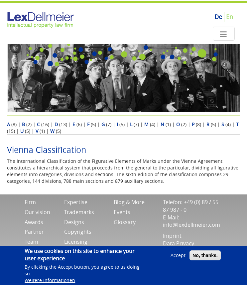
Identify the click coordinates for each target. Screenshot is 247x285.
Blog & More (129, 202)
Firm (30, 202)
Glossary (125, 222)
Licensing (75, 241)
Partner (34, 231)
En (229, 17)
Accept (178, 258)
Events (122, 212)
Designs (74, 222)
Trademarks (79, 212)
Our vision (37, 212)
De (218, 17)
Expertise (75, 202)
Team (31, 241)
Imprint (172, 235)
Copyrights (77, 231)
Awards (34, 222)
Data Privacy (178, 243)
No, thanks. (204, 258)
